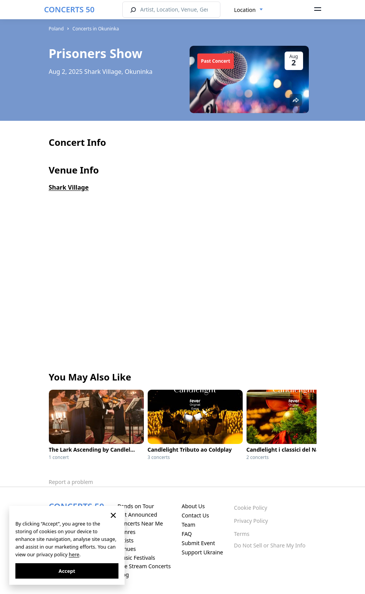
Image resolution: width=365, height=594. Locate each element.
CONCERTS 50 (69, 9)
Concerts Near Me (140, 523)
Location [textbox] (245, 9)
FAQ (187, 533)
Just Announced (137, 514)
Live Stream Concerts (143, 566)
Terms (241, 533)
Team (188, 524)
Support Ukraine (202, 552)
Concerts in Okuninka (95, 28)
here (74, 554)
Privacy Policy (251, 520)
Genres (126, 532)
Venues (126, 548)
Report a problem (71, 482)
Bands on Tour (135, 506)
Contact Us (195, 515)
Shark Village (69, 187)
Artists (125, 540)
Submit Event (198, 543)
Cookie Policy (250, 507)
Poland (56, 28)
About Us (193, 506)
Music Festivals (136, 557)
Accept (66, 570)
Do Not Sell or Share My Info (269, 545)
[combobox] (248, 10)
